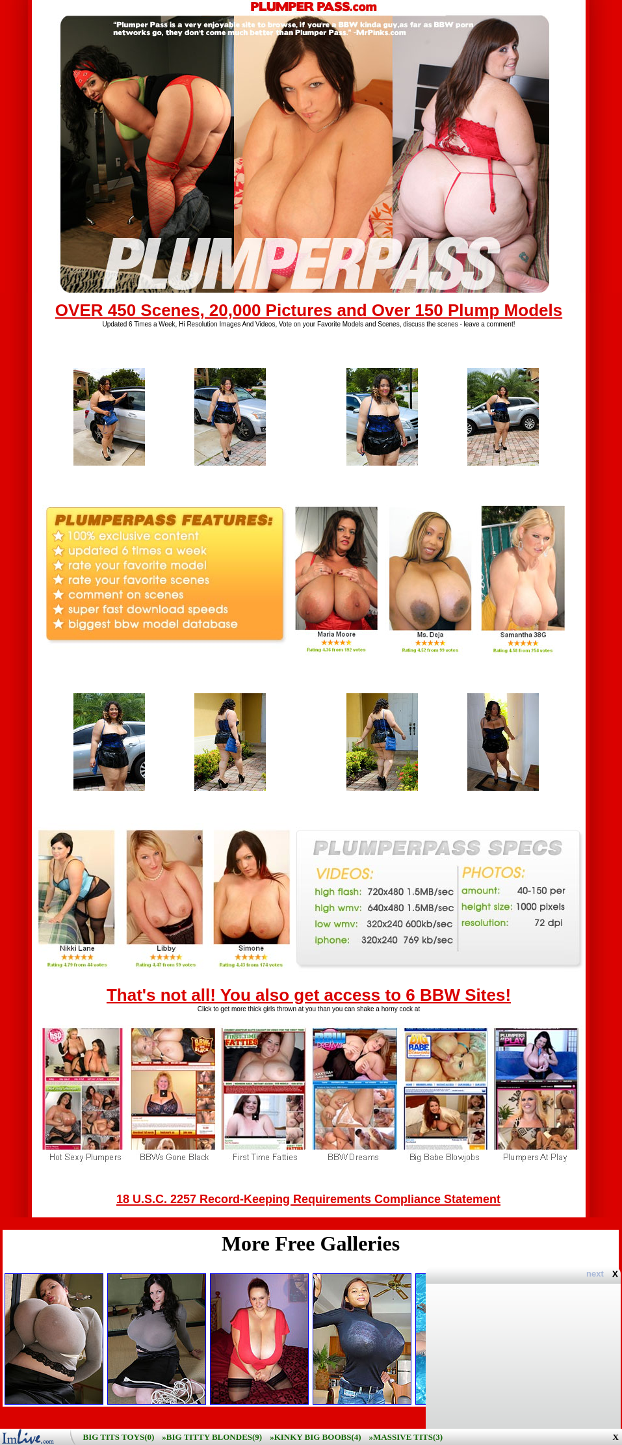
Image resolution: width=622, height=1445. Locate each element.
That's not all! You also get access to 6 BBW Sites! (309, 995)
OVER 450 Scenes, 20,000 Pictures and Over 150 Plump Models (308, 310)
